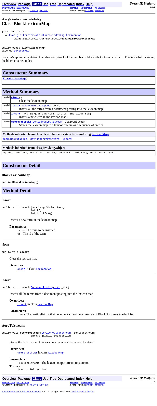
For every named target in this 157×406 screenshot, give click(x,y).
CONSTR (34, 10)
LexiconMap (21, 52)
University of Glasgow (82, 402)
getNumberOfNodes (15, 144)
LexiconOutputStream (47, 126)
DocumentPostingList (36, 109)
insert (15, 109)
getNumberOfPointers (44, 144)
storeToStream (21, 126)
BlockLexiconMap (14, 81)
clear (15, 100)
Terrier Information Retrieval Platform (21, 402)
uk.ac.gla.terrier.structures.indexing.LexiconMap (44, 35)
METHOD (44, 10)
